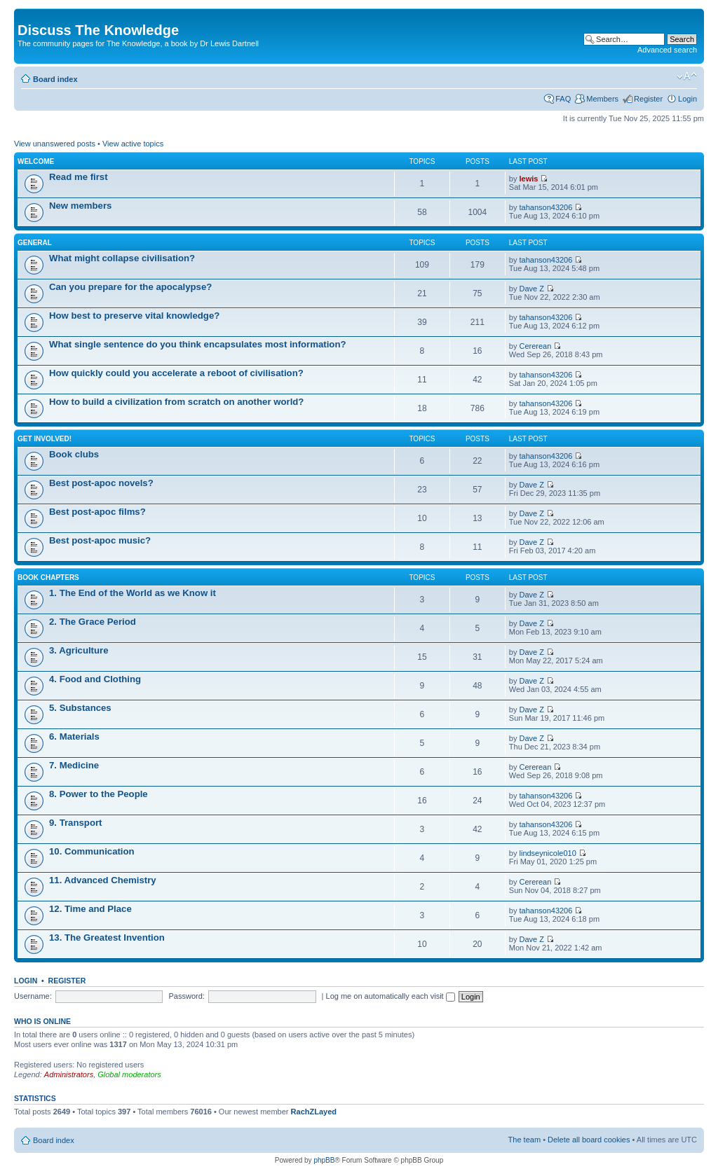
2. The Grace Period (92, 621)
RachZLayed (314, 1111)
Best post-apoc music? (100, 540)
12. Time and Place (90, 909)
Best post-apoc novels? (101, 483)
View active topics (132, 143)
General (35, 243)
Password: (187, 996)
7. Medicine (74, 765)
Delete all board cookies (589, 1139)
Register (648, 99)
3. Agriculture (79, 650)
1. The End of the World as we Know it (132, 593)
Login (687, 99)
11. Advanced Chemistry (102, 880)
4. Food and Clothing (95, 679)
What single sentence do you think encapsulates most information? (197, 344)
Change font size (687, 76)
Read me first (78, 177)
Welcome (36, 161)
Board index (55, 79)
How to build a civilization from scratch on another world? (176, 401)
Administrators (68, 1074)
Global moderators (129, 1074)
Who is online (42, 1021)
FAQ (563, 99)
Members (602, 99)
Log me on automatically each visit (390, 996)
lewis (529, 178)
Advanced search (667, 50)
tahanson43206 (546, 207)
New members (80, 205)
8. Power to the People (98, 794)
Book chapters (48, 577)
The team (524, 1139)
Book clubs (74, 454)
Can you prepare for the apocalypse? (130, 287)
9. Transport (75, 822)
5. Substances (80, 708)
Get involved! (45, 439)
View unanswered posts (54, 143)
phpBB (323, 1160)
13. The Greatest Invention (107, 937)
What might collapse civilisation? (122, 258)
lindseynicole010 (548, 853)
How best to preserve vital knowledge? (134, 315)
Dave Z (532, 288)
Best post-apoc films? (97, 511)
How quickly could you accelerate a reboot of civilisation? (176, 373)
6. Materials (74, 736)
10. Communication (92, 851)
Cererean (536, 346)
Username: (33, 996)
